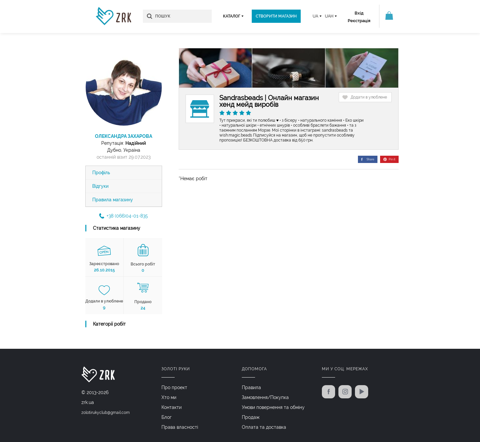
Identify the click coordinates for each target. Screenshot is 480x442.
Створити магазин (276, 16)
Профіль (101, 172)
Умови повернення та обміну (273, 407)
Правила (251, 387)
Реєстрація (359, 21)
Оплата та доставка (264, 427)
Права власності (179, 427)
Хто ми (168, 397)
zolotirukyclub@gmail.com (105, 412)
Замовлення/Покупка (265, 397)
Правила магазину (112, 199)
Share (367, 159)
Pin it (389, 159)
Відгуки (100, 186)
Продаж (251, 417)
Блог (166, 417)
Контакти (171, 407)
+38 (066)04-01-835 (123, 216)
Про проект (174, 387)
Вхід (359, 13)
